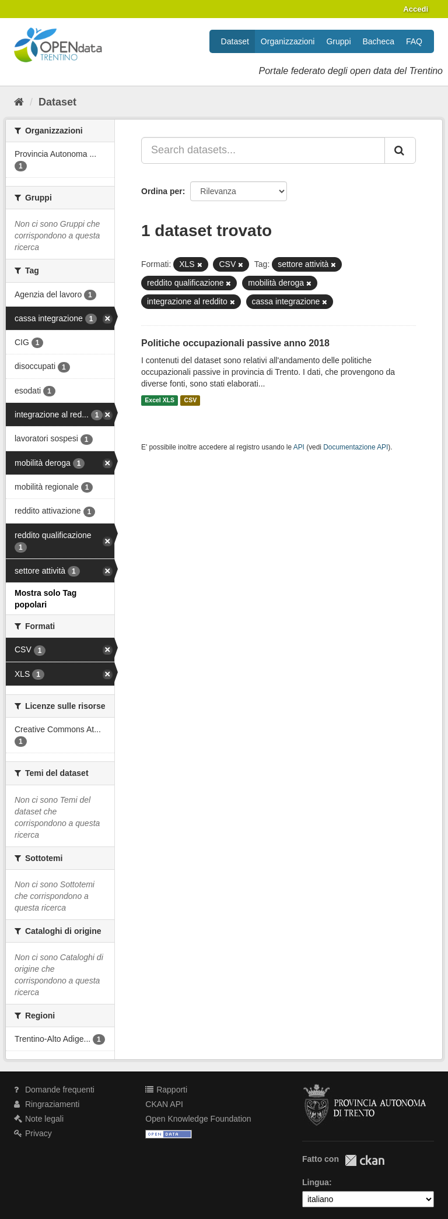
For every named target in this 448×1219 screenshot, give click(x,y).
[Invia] (400, 150)
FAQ (414, 41)
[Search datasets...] (263, 150)
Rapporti (166, 1089)
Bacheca (378, 41)
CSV (190, 400)
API (298, 447)
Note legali (39, 1118)
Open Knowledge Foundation (198, 1118)
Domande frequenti (54, 1089)
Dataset (235, 41)
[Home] (19, 102)
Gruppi (338, 41)
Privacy (33, 1133)
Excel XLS (159, 400)
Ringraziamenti (46, 1104)
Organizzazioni (288, 41)
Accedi (415, 9)
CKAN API (164, 1104)
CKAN (364, 1160)
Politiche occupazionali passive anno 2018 (235, 343)
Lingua (315, 1182)
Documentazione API (355, 447)
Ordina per (162, 191)
